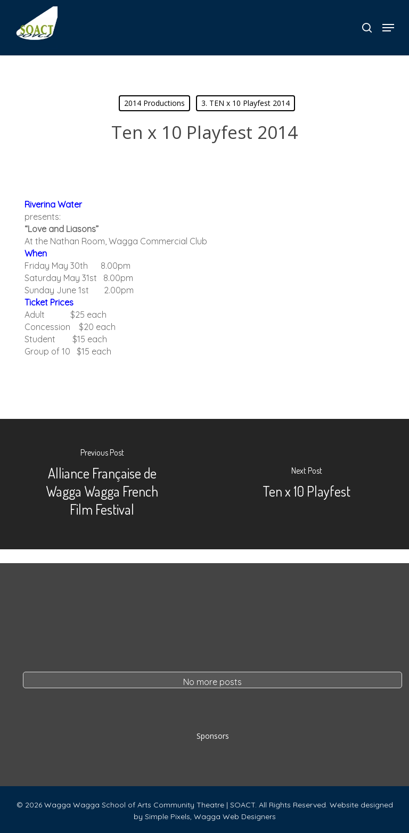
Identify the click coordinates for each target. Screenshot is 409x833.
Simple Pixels (167, 816)
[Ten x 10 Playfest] (306, 484)
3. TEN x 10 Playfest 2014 (245, 103)
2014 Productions (154, 103)
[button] (388, 27)
